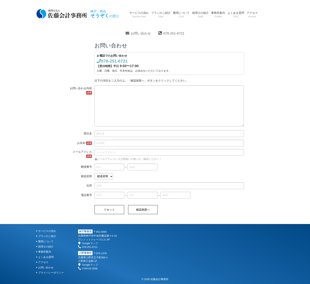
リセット (109, 209)
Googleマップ (88, 243)
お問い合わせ (141, 33)
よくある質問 (236, 14)
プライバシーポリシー (50, 272)
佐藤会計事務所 (159, 279)
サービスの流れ (139, 14)
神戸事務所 (85, 231)
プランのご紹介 (161, 14)
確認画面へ (143, 209)
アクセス (252, 14)
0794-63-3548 (87, 268)
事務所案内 (218, 14)
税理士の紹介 (200, 14)
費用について (181, 14)
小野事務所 (85, 253)
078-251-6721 (173, 33)
